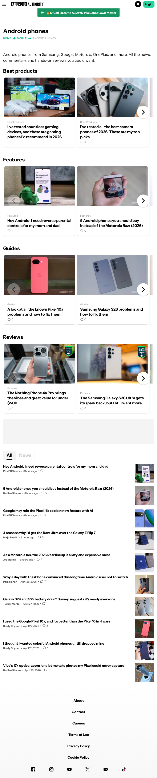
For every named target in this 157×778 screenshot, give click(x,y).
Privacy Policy (78, 746)
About (78, 700)
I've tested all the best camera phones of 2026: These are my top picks (112, 112)
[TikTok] (124, 769)
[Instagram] (51, 769)
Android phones (44, 38)
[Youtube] (69, 769)
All (9, 455)
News (25, 455)
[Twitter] (87, 769)
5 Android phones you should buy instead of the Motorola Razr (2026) (112, 201)
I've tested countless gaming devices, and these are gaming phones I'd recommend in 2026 (39, 112)
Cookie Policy (78, 757)
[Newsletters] (106, 769)
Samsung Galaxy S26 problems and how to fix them (112, 289)
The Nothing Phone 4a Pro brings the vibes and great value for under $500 (39, 378)
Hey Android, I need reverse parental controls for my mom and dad (39, 201)
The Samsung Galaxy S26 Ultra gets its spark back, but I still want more (112, 378)
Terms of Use (78, 734)
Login (149, 4)
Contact (78, 712)
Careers (78, 723)
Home (7, 38)
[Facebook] (33, 769)
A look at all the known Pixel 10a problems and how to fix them (39, 289)
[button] (78, 4)
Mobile (22, 38)
